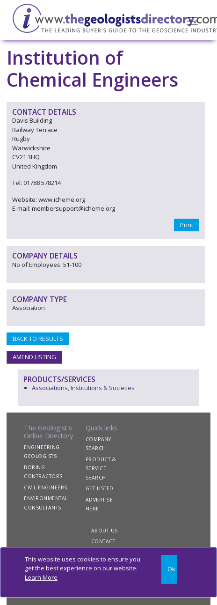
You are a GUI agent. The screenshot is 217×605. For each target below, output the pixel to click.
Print (186, 225)
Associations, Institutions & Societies (83, 388)
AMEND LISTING (34, 357)
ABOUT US (104, 530)
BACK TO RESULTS (38, 338)
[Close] (169, 569)
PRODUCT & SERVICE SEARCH (101, 468)
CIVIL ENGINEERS (45, 487)
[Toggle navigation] (192, 20)
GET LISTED (100, 488)
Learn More (41, 577)
